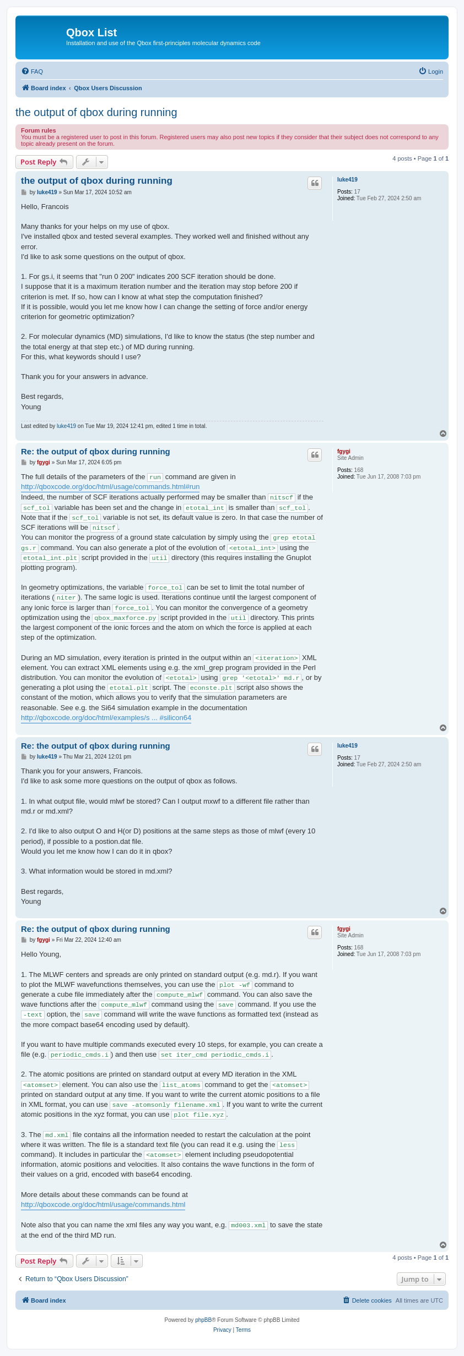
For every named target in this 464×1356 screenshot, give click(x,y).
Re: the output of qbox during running (95, 451)
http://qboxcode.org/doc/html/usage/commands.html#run (110, 486)
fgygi (343, 451)
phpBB (203, 1320)
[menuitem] (32, 71)
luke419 (347, 180)
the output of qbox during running (96, 112)
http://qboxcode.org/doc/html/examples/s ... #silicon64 (106, 717)
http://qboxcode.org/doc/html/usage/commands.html (103, 1204)
